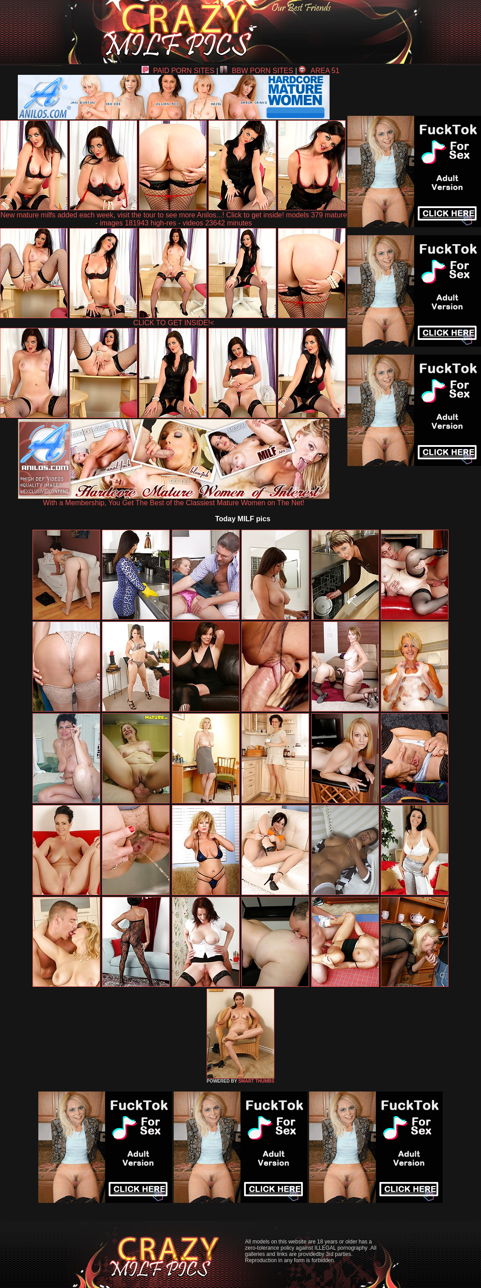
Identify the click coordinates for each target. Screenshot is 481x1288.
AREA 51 (319, 70)
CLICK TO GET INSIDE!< (173, 323)
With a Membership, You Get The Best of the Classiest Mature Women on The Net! (174, 500)
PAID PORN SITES (178, 70)
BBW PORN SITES (256, 70)
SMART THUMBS (256, 1081)
